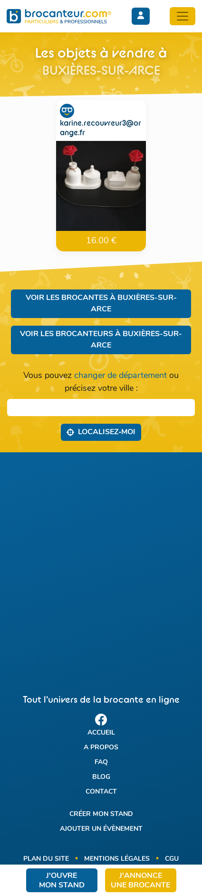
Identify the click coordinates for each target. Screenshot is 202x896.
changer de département (120, 375)
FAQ (101, 762)
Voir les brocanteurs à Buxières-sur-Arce (101, 339)
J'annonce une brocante (140, 880)
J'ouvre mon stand (62, 880)
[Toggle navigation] (182, 16)
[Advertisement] (101, 565)
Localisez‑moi (101, 432)
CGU (172, 859)
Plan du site (46, 859)
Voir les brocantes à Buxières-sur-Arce (101, 303)
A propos (101, 747)
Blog (101, 777)
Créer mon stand (101, 814)
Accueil (101, 733)
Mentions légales (117, 859)
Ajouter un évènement (101, 829)
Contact (101, 792)
